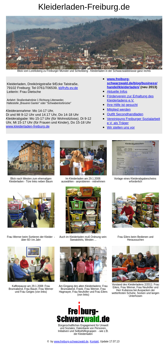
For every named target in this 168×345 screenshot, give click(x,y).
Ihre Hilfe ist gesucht (122, 105)
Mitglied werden (119, 109)
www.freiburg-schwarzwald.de (71, 341)
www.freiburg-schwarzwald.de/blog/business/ (132, 81)
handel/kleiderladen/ (123, 87)
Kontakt (94, 341)
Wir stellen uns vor (121, 127)
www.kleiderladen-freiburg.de (28, 126)
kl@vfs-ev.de (68, 88)
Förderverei (130, 98)
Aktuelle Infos (117, 91)
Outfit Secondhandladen (125, 114)
